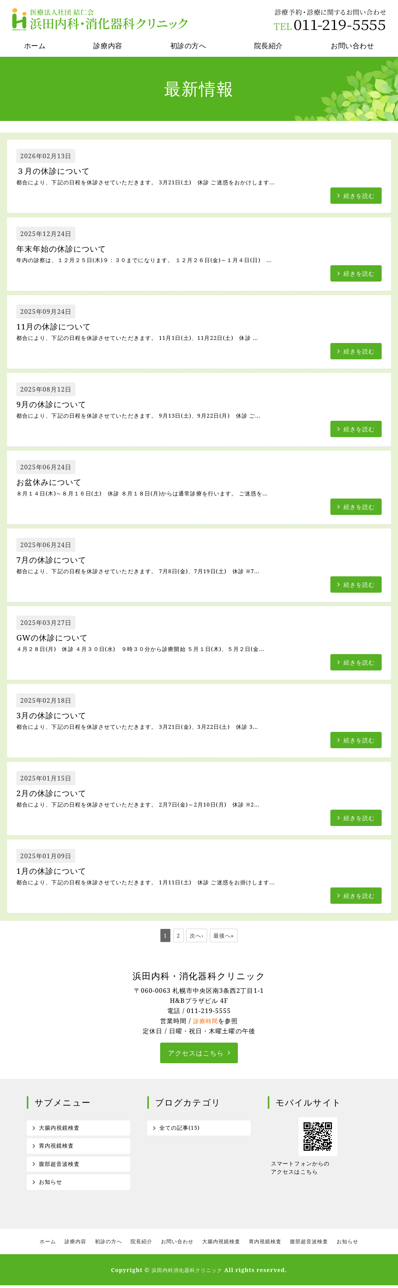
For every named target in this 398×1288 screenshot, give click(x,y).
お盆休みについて (53, 482)
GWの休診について (56, 638)
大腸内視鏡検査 (59, 1128)
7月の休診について (55, 560)
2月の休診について (55, 793)
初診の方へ (188, 45)
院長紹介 (268, 45)
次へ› (197, 935)
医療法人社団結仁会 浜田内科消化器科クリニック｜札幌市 (101, 19)
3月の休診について (55, 715)
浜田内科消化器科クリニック (187, 1272)
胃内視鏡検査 (56, 1147)
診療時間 (205, 1021)
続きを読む (358, 195)
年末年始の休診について (66, 249)
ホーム (35, 45)
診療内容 (107, 45)
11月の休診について (58, 326)
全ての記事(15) (179, 1128)
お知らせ (50, 1184)
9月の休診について (55, 404)
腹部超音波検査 (59, 1165)
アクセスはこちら (196, 1053)
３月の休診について (57, 171)
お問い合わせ (177, 1244)
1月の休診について (55, 871)
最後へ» (223, 935)
